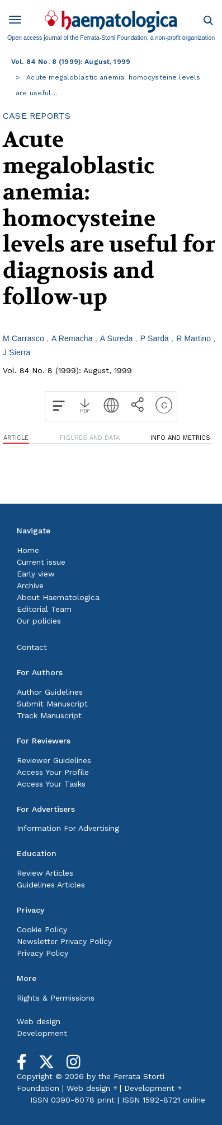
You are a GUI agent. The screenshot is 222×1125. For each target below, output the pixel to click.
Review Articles (45, 872)
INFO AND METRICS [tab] (180, 437)
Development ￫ (152, 1088)
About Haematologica (58, 597)
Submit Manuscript (52, 703)
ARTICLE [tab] (16, 437)
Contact (32, 647)
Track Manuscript (49, 715)
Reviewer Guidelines (54, 760)
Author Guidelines (50, 691)
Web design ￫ (92, 1088)
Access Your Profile (53, 772)
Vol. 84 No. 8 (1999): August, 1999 (70, 62)
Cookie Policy (42, 929)
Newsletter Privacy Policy (64, 941)
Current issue (41, 561)
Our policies (39, 620)
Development (42, 1033)
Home (28, 550)
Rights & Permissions (56, 997)
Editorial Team (44, 609)
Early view (36, 573)
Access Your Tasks (51, 783)
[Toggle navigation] (19, 22)
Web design (38, 1021)
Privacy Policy (42, 953)
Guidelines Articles (51, 884)
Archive (30, 585)
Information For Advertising (68, 828)
